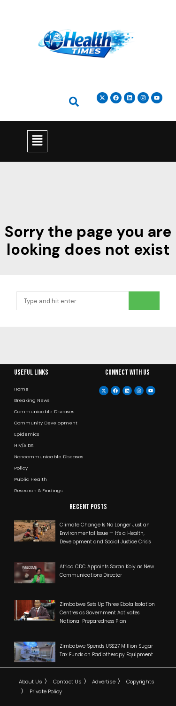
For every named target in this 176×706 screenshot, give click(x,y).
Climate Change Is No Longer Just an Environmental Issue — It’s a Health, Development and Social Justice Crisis (105, 533)
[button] (37, 141)
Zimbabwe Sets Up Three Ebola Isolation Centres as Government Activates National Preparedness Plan (107, 613)
